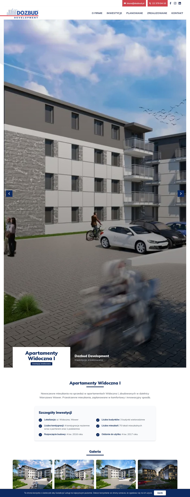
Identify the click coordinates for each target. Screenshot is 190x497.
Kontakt (177, 13)
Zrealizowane (157, 13)
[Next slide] (181, 193)
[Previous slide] (9, 193)
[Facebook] (170, 3)
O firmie (97, 13)
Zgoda (160, 493)
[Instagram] (175, 3)
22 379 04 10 (157, 3)
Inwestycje (114, 13)
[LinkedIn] (179, 3)
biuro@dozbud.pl (134, 3)
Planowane (134, 13)
